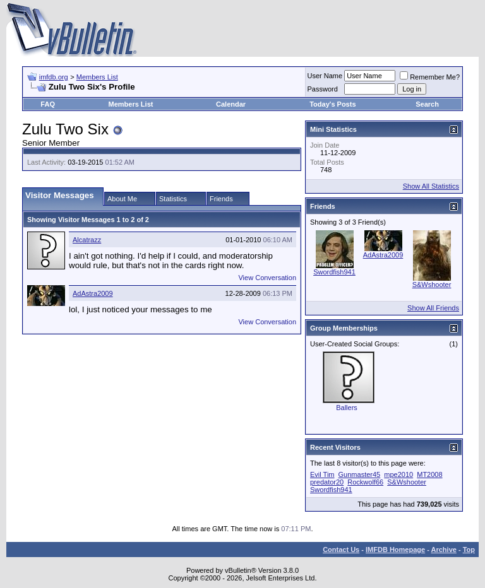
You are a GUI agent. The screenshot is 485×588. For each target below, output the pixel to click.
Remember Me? (430, 77)
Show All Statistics (431, 186)
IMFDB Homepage (395, 549)
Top (469, 549)
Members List (97, 77)
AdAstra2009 (93, 293)
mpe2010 (398, 474)
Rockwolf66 (365, 482)
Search (427, 104)
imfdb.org (53, 77)
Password (323, 89)
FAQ (47, 104)
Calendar (231, 104)
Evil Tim (322, 474)
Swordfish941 (334, 272)
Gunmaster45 (359, 474)
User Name (325, 75)
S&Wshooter (432, 284)
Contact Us (341, 549)
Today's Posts (332, 104)
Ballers (346, 407)
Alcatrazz (87, 240)
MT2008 (429, 474)
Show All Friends (433, 308)
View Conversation (267, 277)
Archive (444, 549)
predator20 (327, 482)
